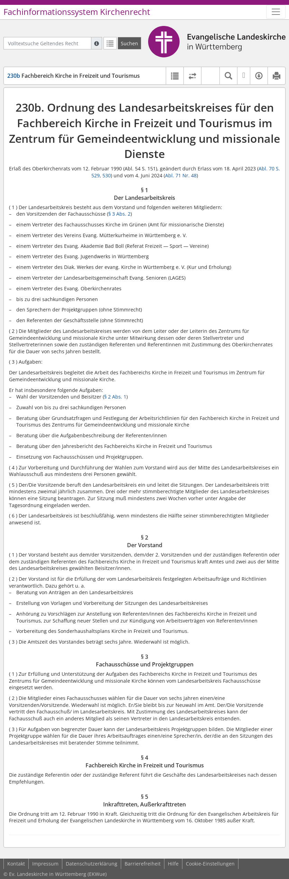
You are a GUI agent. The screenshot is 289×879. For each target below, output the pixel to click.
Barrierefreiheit (143, 863)
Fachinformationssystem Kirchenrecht (76, 12)
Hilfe (173, 863)
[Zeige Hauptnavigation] (276, 12)
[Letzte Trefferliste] (110, 43)
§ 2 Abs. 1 (115, 396)
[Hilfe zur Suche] (96, 43)
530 (106, 175)
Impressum (45, 863)
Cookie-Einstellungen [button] (210, 863)
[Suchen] (129, 43)
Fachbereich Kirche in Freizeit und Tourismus (73, 76)
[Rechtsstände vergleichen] (192, 75)
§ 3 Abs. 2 (119, 214)
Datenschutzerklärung (91, 863)
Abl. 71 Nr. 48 (181, 175)
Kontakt (16, 863)
